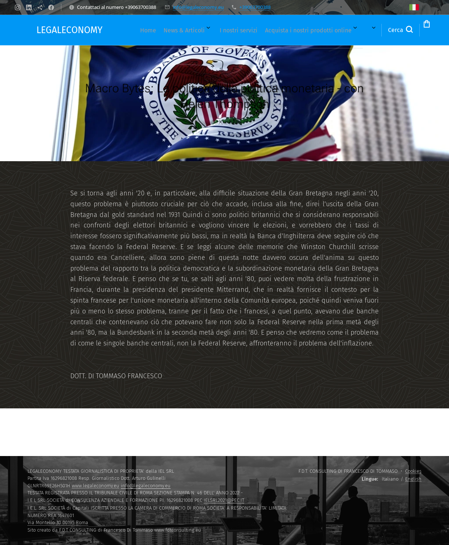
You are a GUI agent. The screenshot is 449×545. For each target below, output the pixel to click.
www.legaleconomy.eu (95, 485)
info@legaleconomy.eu (198, 7)
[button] (370, 30)
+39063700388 (255, 7)
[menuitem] (141, 30)
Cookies (413, 471)
